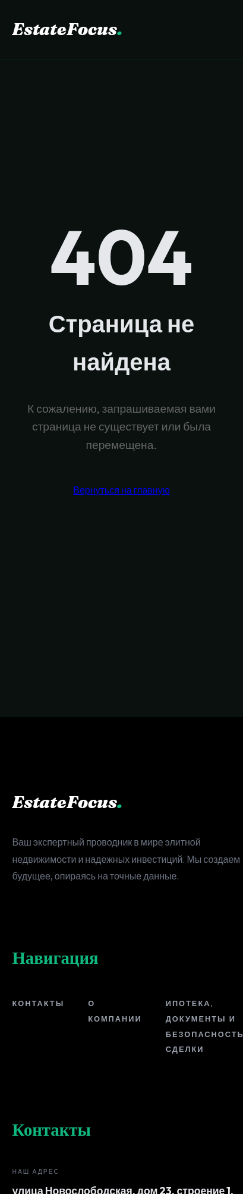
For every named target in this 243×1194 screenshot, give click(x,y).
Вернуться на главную (121, 490)
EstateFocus (67, 28)
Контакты (38, 1003)
